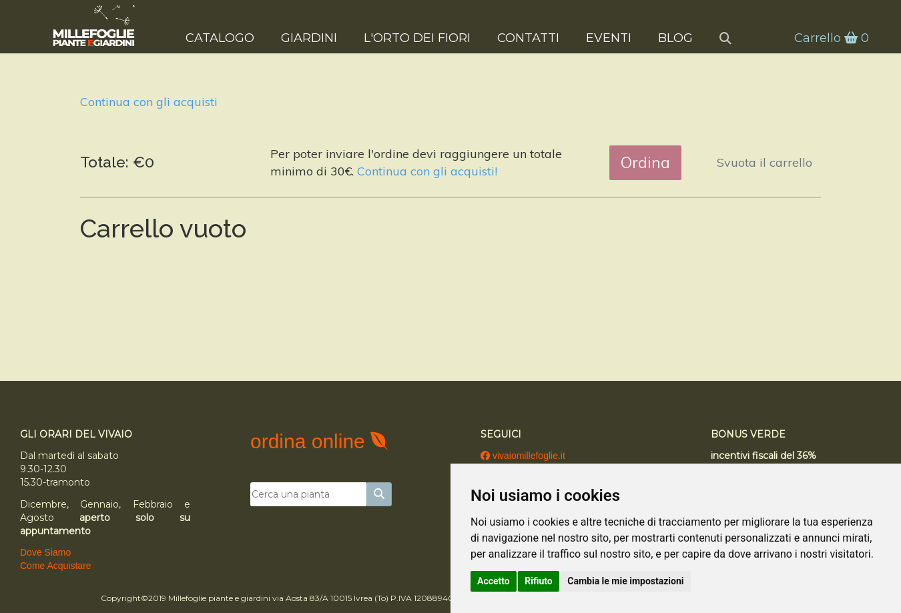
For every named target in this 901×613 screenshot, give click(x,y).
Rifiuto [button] (539, 581)
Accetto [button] (493, 581)
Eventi (608, 37)
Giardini (309, 37)
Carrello (830, 38)
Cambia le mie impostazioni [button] (625, 581)
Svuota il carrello (764, 162)
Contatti (528, 37)
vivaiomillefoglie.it (523, 455)
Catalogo (220, 37)
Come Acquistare (55, 565)
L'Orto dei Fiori (417, 37)
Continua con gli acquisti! (427, 171)
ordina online (310, 441)
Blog (675, 37)
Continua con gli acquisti (149, 101)
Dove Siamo (45, 552)
